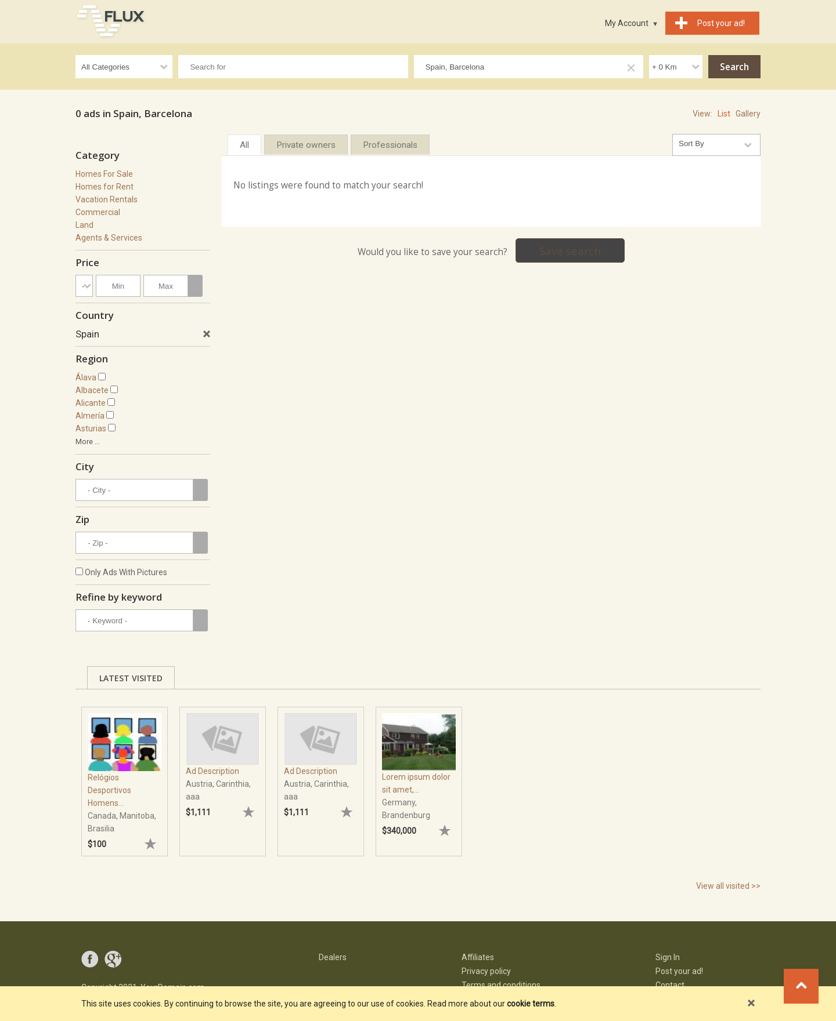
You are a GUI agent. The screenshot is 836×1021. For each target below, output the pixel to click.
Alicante (90, 403)
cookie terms (530, 1003)
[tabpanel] (124, 776)
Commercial (97, 212)
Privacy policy (486, 971)
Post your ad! (679, 971)
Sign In (667, 957)
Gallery (748, 113)
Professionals (390, 145)
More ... (87, 441)
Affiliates (478, 957)
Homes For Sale (104, 174)
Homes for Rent (104, 186)
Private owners (306, 145)
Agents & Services (108, 237)
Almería (90, 415)
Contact (669, 985)
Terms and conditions (501, 985)
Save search (570, 251)
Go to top (801, 986)
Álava (85, 377)
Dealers (333, 957)
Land (84, 225)
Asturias (90, 428)
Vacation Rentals (106, 199)
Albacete (92, 390)
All (244, 145)
